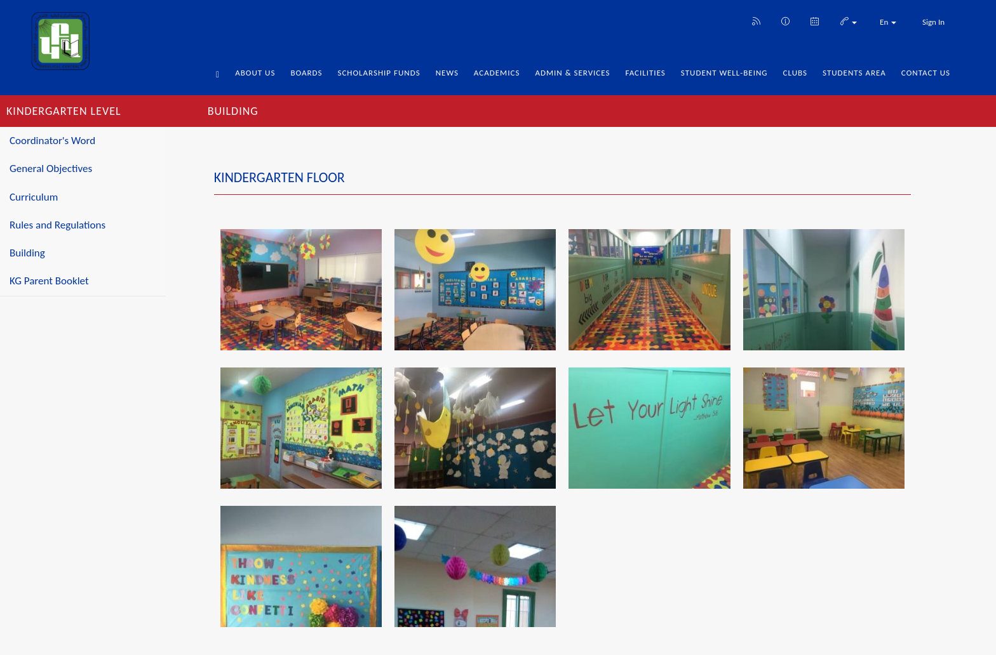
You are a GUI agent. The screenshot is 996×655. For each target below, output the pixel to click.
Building (27, 253)
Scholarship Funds (378, 72)
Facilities (645, 72)
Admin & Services (572, 72)
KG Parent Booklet (49, 281)
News (447, 72)
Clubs (795, 72)
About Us (255, 72)
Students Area (854, 72)
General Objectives (51, 168)
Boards (306, 72)
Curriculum (34, 197)
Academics (497, 72)
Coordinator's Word (52, 140)
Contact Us (925, 72)
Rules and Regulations (57, 225)
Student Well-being (724, 72)
